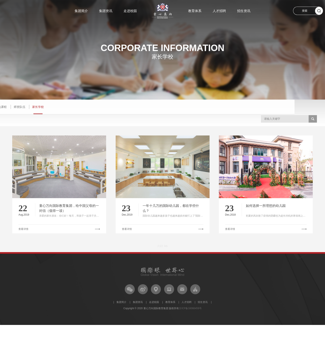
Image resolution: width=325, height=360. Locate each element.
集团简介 (81, 11)
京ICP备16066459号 (190, 308)
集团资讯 (105, 11)
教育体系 (194, 11)
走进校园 (130, 11)
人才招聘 (219, 11)
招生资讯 (243, 11)
